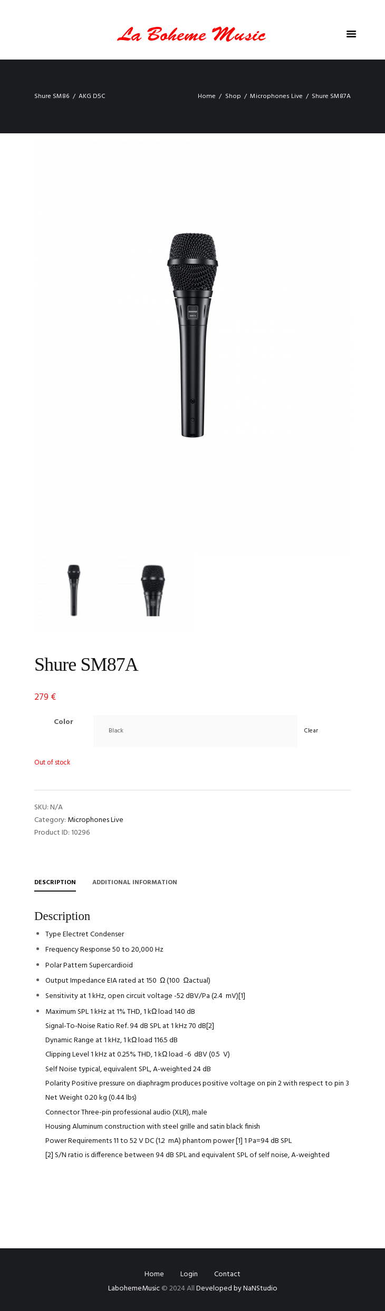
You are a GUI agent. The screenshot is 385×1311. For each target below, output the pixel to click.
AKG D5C (92, 96)
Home (207, 96)
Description (55, 882)
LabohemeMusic (134, 1289)
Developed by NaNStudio (236, 1289)
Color (63, 722)
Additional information (134, 882)
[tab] (55, 884)
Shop (233, 96)
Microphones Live (276, 96)
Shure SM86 (52, 96)
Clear (311, 731)
